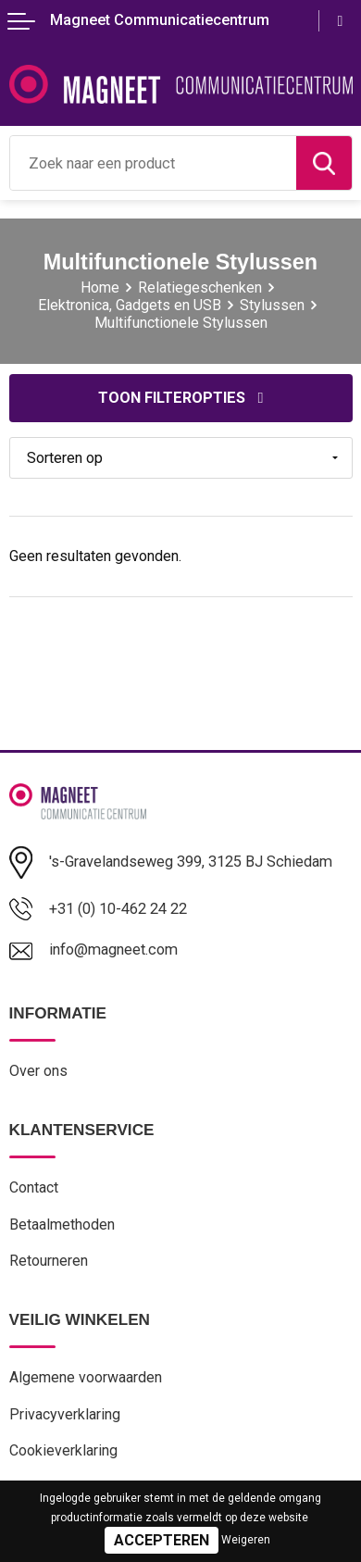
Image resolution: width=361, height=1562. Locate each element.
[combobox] (153, 163)
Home (100, 287)
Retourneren (48, 1260)
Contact (33, 1187)
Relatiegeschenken (200, 287)
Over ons (38, 1071)
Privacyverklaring (64, 1414)
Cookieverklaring (63, 1450)
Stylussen (272, 305)
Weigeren (245, 1539)
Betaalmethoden (62, 1224)
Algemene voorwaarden (85, 1377)
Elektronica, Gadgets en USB (129, 305)
